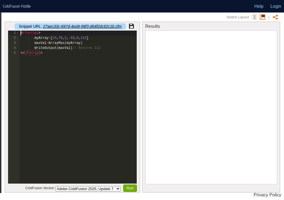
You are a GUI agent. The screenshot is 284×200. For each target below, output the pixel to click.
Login (275, 6)
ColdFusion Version (39, 188)
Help (258, 6)
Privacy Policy (267, 194)
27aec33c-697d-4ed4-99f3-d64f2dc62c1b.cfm (82, 26)
